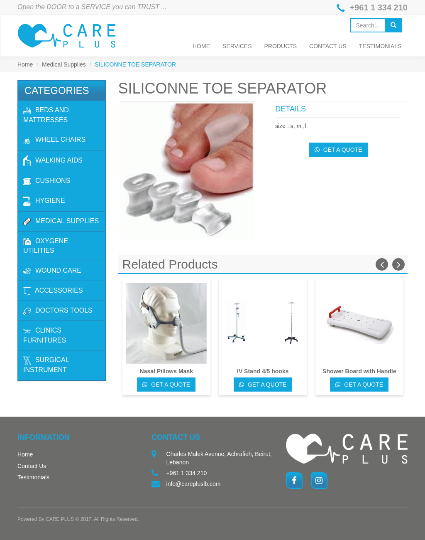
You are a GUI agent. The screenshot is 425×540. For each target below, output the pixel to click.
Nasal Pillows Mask (166, 371)
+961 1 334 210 (378, 7)
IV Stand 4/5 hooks (262, 371)
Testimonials (380, 46)
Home (201, 46)
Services (237, 46)
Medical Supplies (64, 64)
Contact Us (328, 46)
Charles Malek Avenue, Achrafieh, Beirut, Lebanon (219, 458)
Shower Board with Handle (359, 371)
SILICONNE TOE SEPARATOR (135, 64)
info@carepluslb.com (193, 484)
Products (280, 46)
